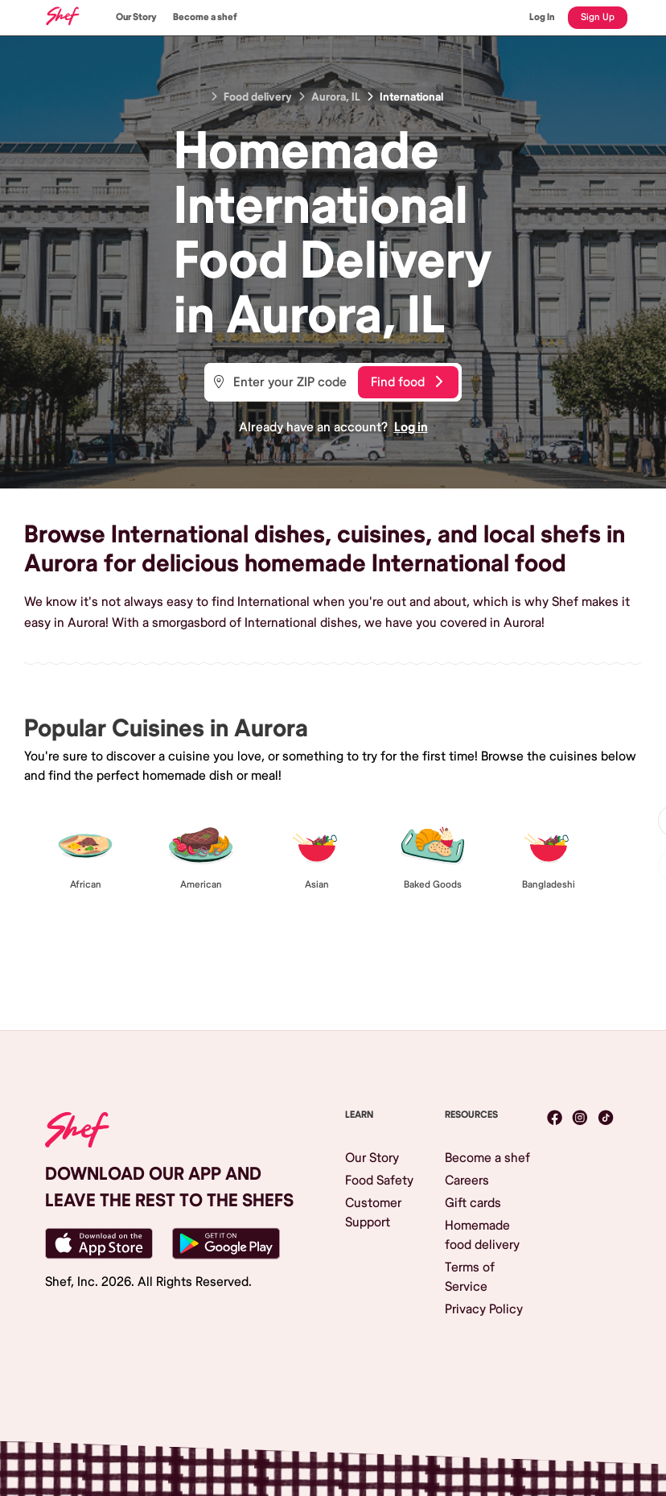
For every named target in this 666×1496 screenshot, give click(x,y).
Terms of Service (470, 1277)
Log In (542, 17)
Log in (411, 427)
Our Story (136, 17)
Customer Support (373, 1212)
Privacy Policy (484, 1309)
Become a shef (205, 17)
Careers (467, 1180)
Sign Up (598, 17)
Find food (406, 382)
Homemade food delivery (482, 1235)
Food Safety (379, 1180)
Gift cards (473, 1203)
